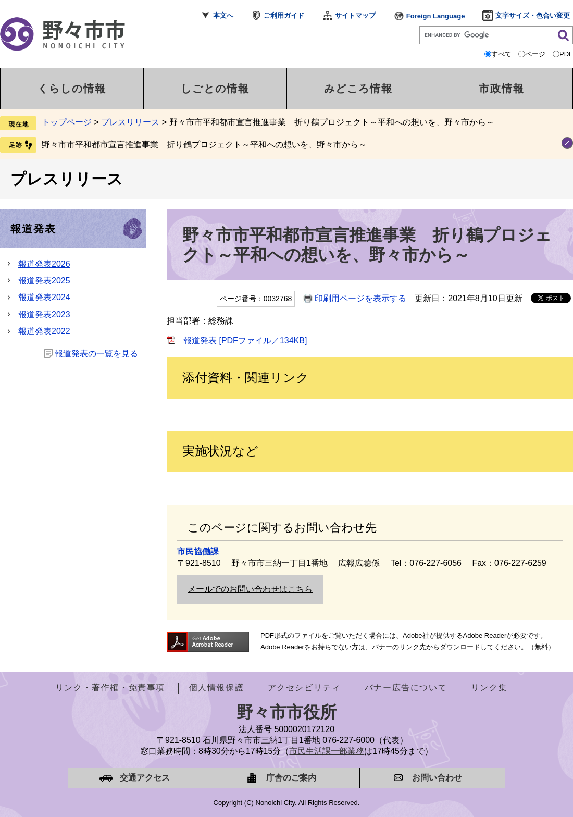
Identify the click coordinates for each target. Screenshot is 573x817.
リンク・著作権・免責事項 (110, 687)
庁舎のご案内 (291, 777)
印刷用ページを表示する (360, 298)
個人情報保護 (216, 687)
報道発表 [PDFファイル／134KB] (245, 340)
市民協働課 (198, 551)
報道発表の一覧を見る (96, 353)
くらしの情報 (72, 88)
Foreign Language (435, 16)
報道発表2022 (44, 331)
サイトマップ (355, 15)
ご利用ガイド (284, 15)
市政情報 (502, 88)
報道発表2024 (44, 297)
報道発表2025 (44, 280)
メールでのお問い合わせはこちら (250, 589)
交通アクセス (145, 777)
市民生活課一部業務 (326, 751)
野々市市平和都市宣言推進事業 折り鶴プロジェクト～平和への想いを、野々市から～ (204, 144)
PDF (566, 54)
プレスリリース (130, 122)
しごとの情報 (215, 88)
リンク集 (489, 687)
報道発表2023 (44, 314)
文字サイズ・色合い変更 (532, 15)
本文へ (223, 15)
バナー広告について (406, 687)
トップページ (67, 122)
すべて (501, 54)
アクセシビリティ (304, 687)
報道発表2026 (44, 263)
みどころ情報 (358, 88)
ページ (535, 54)
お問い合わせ (437, 777)
